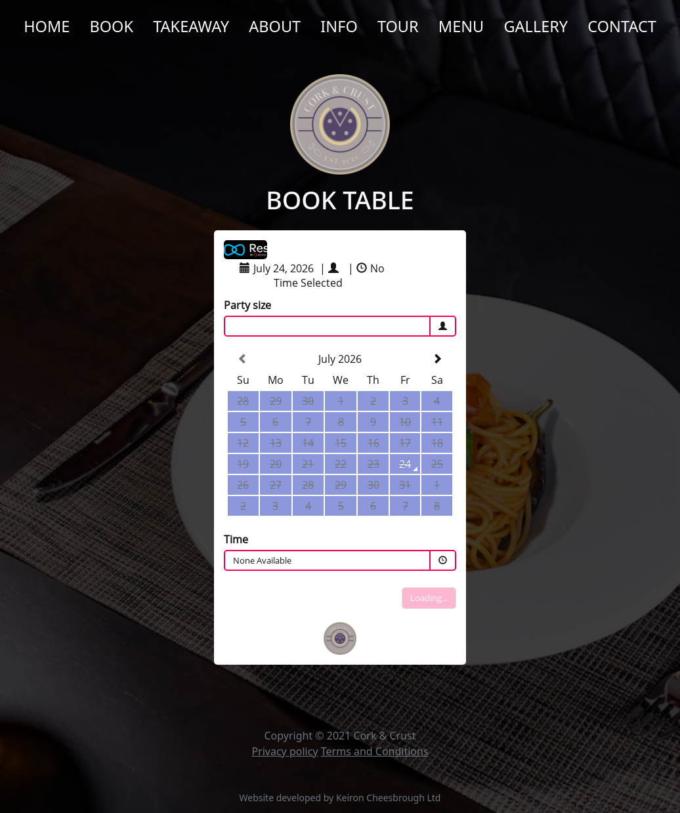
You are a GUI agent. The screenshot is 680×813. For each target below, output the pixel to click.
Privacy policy (284, 751)
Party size (247, 305)
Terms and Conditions (375, 751)
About (275, 26)
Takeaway (191, 26)
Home (47, 26)
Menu (461, 26)
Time (236, 539)
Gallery (535, 26)
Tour (398, 26)
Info (338, 26)
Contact (621, 26)
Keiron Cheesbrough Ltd (388, 797)
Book (111, 26)
